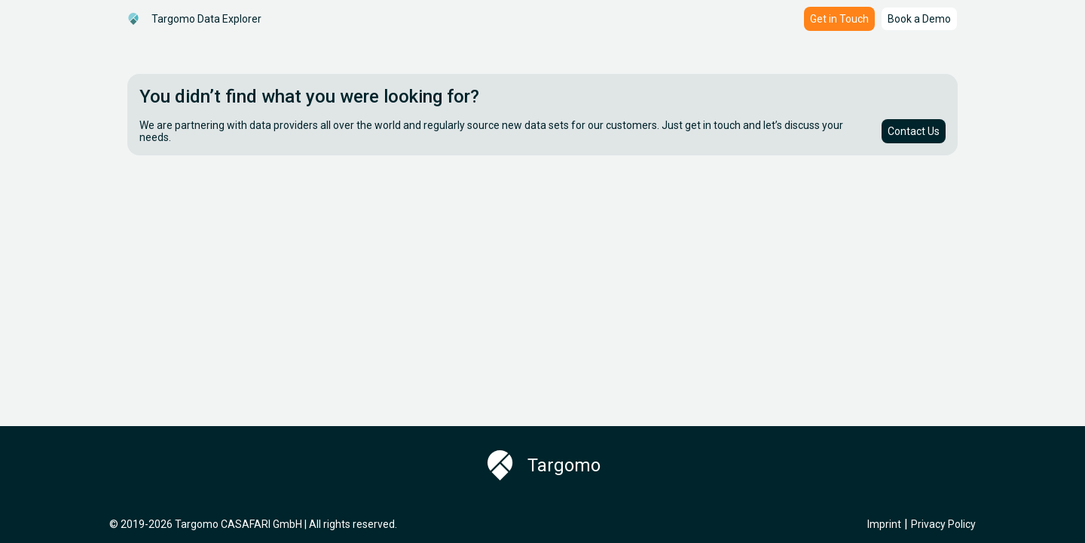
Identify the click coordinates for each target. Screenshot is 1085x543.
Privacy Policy (943, 524)
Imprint (884, 524)
